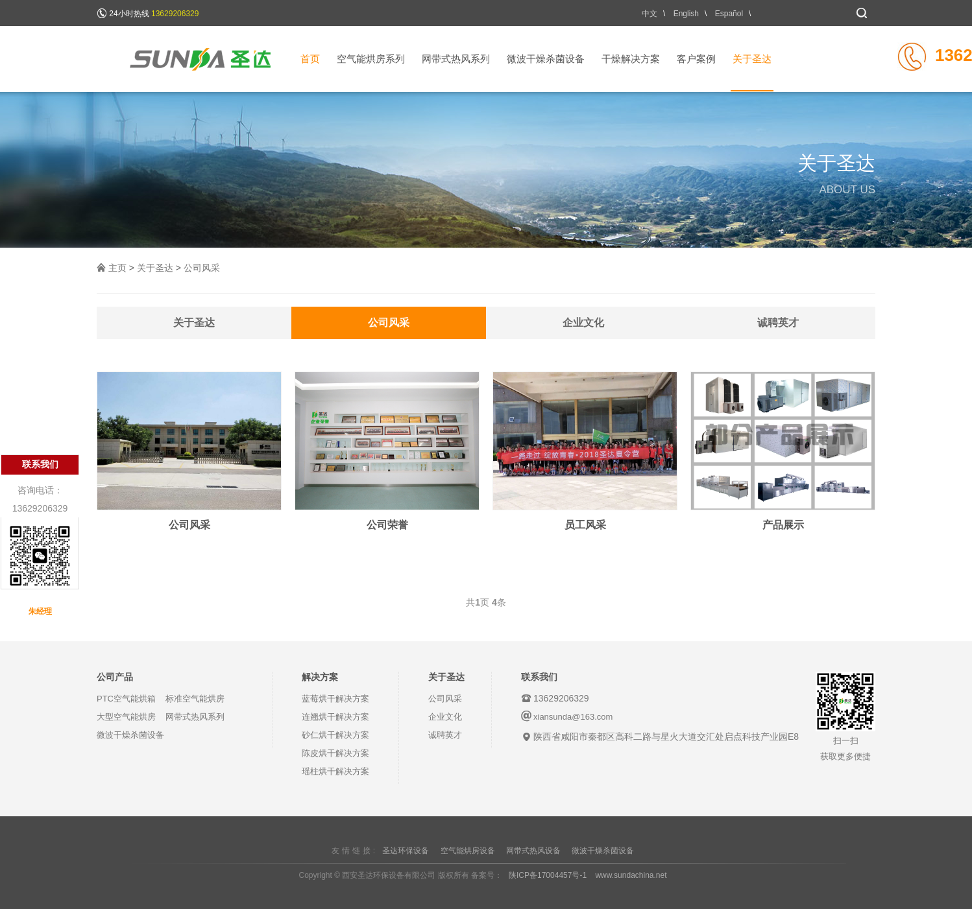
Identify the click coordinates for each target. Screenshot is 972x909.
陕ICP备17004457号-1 (548, 875)
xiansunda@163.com (573, 717)
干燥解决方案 (630, 58)
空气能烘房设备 (468, 850)
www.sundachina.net (630, 875)
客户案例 (696, 58)
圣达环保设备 (405, 850)
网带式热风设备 (533, 850)
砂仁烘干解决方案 (335, 735)
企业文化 (583, 322)
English (686, 13)
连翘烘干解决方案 (335, 717)
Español (729, 13)
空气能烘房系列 (371, 58)
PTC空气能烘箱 (126, 698)
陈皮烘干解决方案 (335, 753)
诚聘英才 (778, 322)
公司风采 (202, 268)
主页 (117, 268)
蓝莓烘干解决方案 (335, 698)
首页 (310, 58)
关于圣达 (752, 72)
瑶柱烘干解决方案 (335, 771)
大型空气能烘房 (126, 717)
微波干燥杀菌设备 (546, 58)
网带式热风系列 (456, 58)
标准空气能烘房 (195, 698)
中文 (649, 13)
